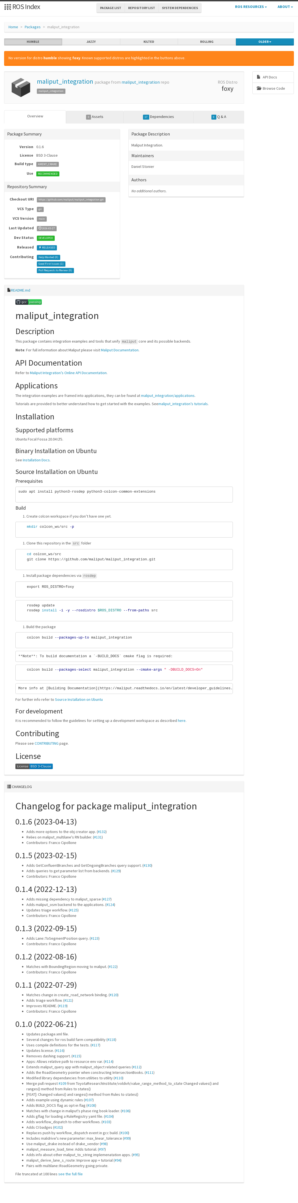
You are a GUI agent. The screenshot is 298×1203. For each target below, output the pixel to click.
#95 (136, 1154)
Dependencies (158, 117)
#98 (104, 1143)
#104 (109, 1116)
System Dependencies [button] (180, 8)
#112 (136, 1066)
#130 (147, 865)
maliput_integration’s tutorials (183, 403)
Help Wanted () (48, 257)
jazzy (91, 41)
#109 (62, 1083)
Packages (33, 26)
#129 (116, 870)
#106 (125, 1110)
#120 (113, 994)
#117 (95, 1045)
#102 (58, 1127)
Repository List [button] (141, 8)
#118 (111, 1039)
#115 (76, 1056)
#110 (118, 1077)
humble (33, 41)
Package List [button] (110, 8)
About (285, 6)
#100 (124, 1132)
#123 (94, 938)
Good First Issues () (51, 264)
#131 (98, 837)
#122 (113, 966)
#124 (110, 904)
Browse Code (271, 88)
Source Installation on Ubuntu (79, 699)
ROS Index (22, 6)
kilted (149, 41)
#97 (102, 1149)
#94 (117, 1160)
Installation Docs (36, 460)
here (182, 720)
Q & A (218, 117)
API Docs (267, 77)
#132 (102, 831)
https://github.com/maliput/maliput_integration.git (71, 199)
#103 (106, 1121)
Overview (35, 116)
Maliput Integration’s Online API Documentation (68, 372)
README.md (20, 290)
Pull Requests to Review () (55, 270)
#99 (127, 1138)
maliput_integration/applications (168, 395)
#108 (91, 1105)
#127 (107, 899)
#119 (63, 1005)
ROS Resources (251, 6)
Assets (94, 117)
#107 (89, 1099)
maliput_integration (65, 81)
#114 (108, 1061)
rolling (207, 41)
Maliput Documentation (120, 349)
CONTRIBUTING (47, 743)
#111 (149, 1072)
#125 (74, 910)
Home (13, 26)
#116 (60, 1050)
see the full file (70, 1173)
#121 (68, 1000)
